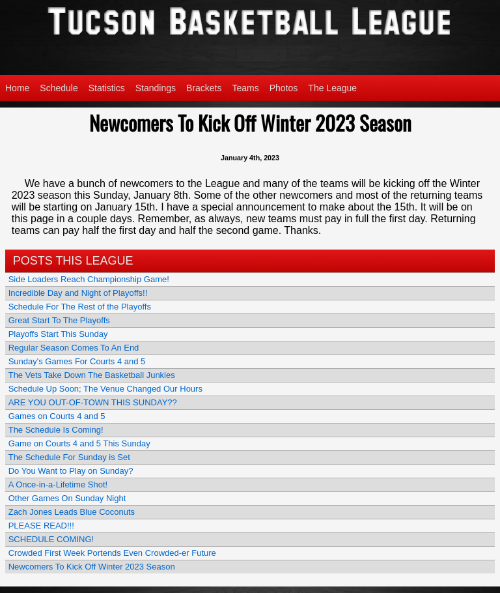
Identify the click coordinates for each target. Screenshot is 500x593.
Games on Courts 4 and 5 (56, 416)
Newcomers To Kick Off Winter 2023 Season (91, 566)
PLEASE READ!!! (41, 525)
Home (17, 88)
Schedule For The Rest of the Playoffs (79, 306)
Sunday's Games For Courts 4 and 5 (77, 361)
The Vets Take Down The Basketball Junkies (91, 375)
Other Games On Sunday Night (67, 498)
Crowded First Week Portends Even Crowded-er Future (112, 553)
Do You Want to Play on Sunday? (70, 471)
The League (332, 88)
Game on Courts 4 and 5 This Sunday (79, 443)
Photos (284, 88)
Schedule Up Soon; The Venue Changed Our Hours (105, 389)
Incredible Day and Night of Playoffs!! (78, 293)
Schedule (58, 88)
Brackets (203, 88)
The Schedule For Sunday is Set (69, 457)
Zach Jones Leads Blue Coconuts (71, 512)
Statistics (107, 88)
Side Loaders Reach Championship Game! (88, 279)
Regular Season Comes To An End (73, 348)
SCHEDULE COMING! (51, 539)
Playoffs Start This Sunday (58, 334)
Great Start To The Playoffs (59, 320)
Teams (245, 88)
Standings (155, 88)
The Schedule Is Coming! (56, 430)
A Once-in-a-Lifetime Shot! (57, 484)
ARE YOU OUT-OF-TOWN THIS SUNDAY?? (92, 402)
